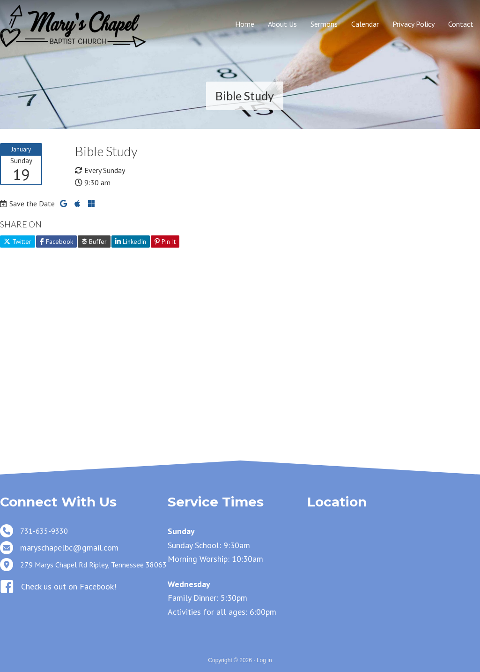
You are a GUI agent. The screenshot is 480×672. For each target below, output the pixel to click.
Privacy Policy (413, 24)
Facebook (56, 241)
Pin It (165, 241)
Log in (264, 660)
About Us (282, 24)
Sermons (324, 24)
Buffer (94, 241)
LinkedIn (130, 241)
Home (244, 24)
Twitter (17, 241)
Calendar (365, 24)
